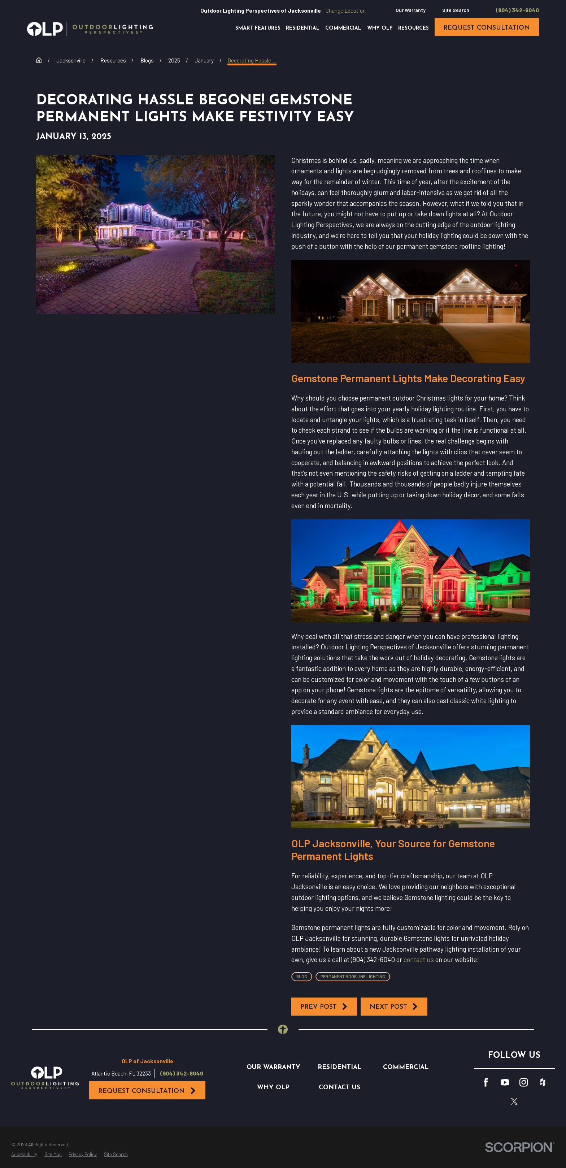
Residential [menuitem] (302, 28)
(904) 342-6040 (517, 10)
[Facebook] (486, 1082)
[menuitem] (24, 1154)
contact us (419, 959)
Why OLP (273, 1088)
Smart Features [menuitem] (257, 28)
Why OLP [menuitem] (380, 28)
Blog (301, 976)
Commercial (405, 1067)
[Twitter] (514, 1101)
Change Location (346, 10)
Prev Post (324, 1006)
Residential (339, 1067)
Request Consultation (147, 1090)
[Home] (90, 29)
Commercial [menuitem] (343, 28)
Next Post (394, 1006)
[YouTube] (505, 1082)
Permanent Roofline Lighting (353, 976)
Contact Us (339, 1088)
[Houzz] (543, 1082)
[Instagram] (523, 1082)
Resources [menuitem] (413, 28)
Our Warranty (411, 10)
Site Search (455, 10)
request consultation (486, 28)
